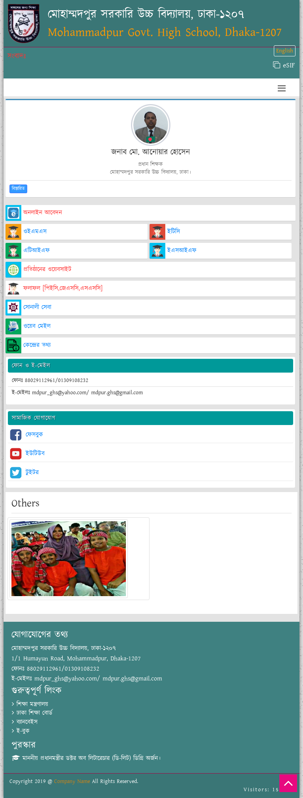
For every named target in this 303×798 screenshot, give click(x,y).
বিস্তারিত (18, 188)
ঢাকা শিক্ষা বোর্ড (32, 713)
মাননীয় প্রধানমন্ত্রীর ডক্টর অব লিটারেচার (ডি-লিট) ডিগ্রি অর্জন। (86, 758)
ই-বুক (21, 731)
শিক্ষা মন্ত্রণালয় (30, 704)
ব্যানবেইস (24, 722)
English (284, 51)
